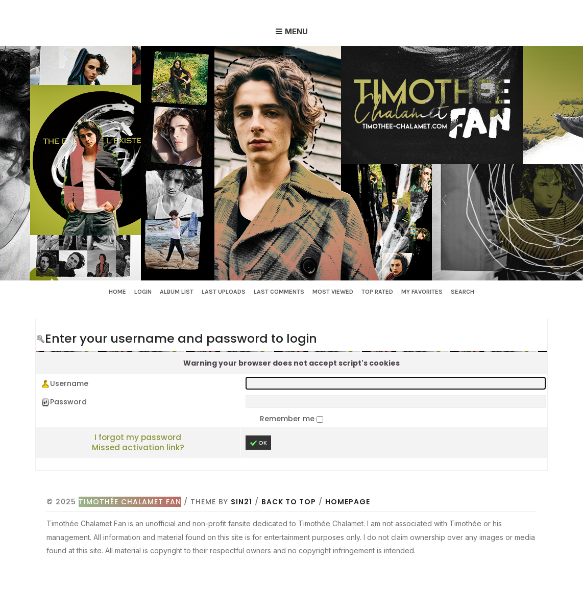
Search (462, 291)
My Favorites (422, 291)
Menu (296, 31)
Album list (176, 291)
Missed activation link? (138, 447)
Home (117, 291)
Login (143, 291)
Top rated (377, 291)
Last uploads (224, 291)
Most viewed (332, 291)
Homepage (347, 502)
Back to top (288, 502)
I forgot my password (137, 437)
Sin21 (241, 502)
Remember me (288, 419)
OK (258, 443)
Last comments (279, 291)
